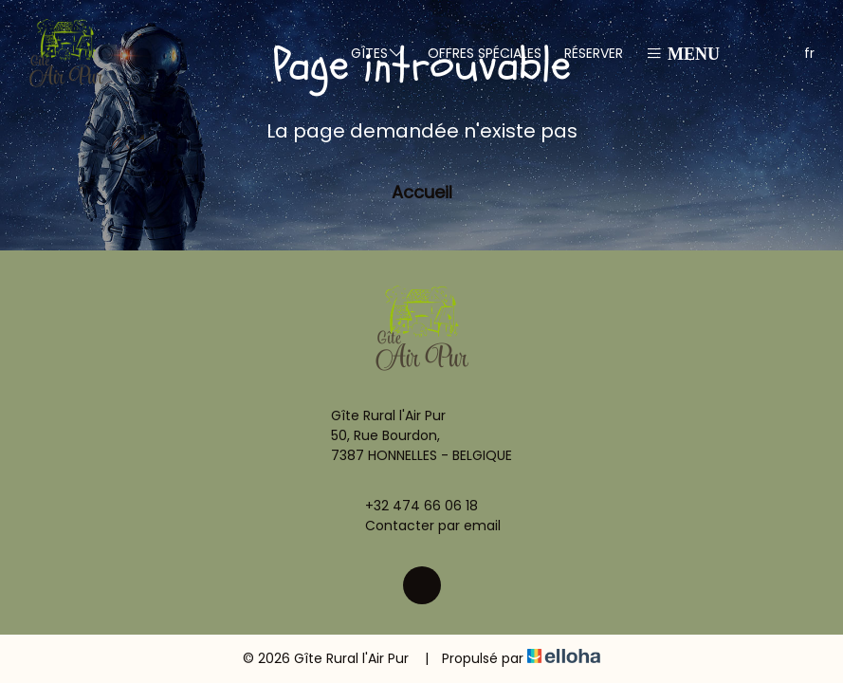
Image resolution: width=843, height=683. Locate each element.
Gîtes (378, 53)
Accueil (422, 192)
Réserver (593, 53)
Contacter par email (422, 525)
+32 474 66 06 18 (410, 505)
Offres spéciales (484, 53)
